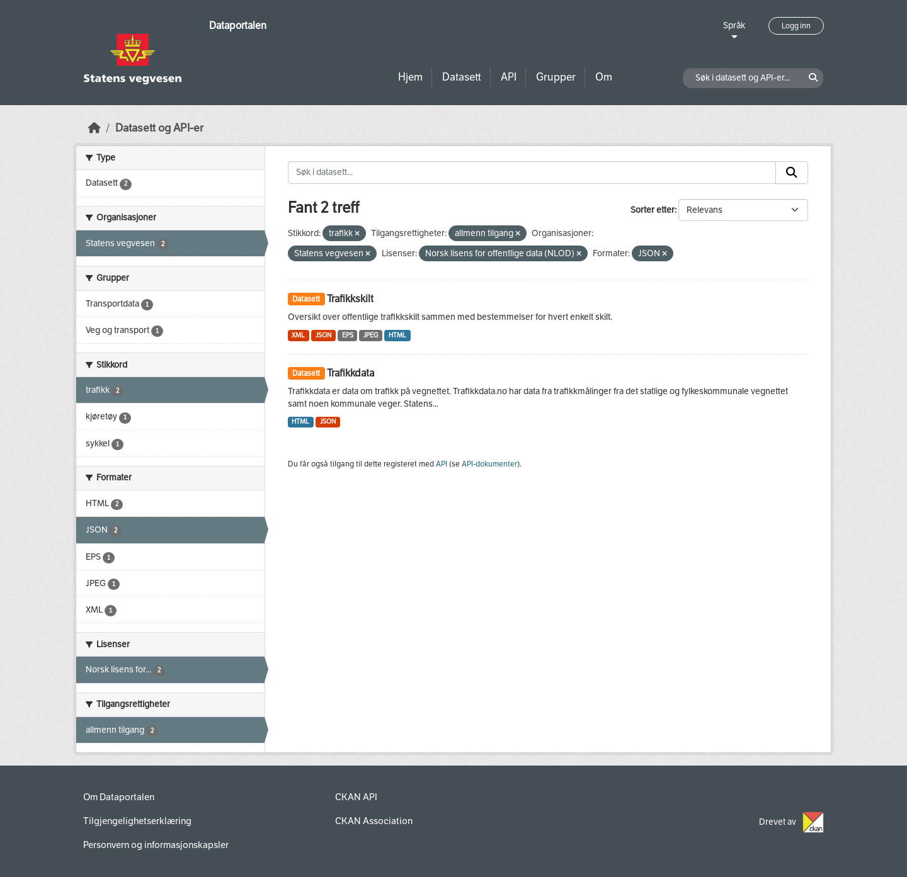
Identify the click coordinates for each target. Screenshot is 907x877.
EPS (347, 335)
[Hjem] (94, 128)
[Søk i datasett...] (532, 172)
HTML (397, 335)
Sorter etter (652, 210)
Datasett (461, 77)
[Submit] (791, 172)
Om (603, 77)
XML (298, 335)
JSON (323, 335)
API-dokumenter (489, 464)
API (508, 77)
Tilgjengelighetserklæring (137, 821)
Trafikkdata (350, 373)
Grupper (556, 77)
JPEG (370, 335)
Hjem (410, 77)
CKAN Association (374, 821)
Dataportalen (237, 25)
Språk (734, 25)
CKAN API (356, 797)
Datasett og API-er (159, 128)
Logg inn (796, 25)
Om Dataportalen (118, 797)
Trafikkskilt (350, 299)
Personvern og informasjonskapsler (156, 845)
